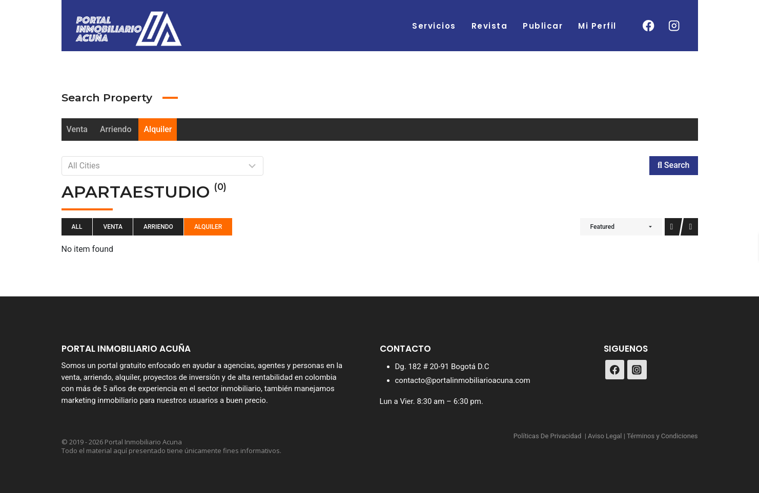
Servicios (434, 25)
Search (674, 165)
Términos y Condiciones (662, 436)
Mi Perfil (597, 25)
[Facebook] (648, 25)
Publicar (543, 25)
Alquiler (157, 129)
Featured (602, 226)
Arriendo (116, 129)
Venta (77, 129)
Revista (489, 25)
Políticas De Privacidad (548, 436)
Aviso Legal (605, 436)
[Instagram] (674, 25)
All (77, 226)
